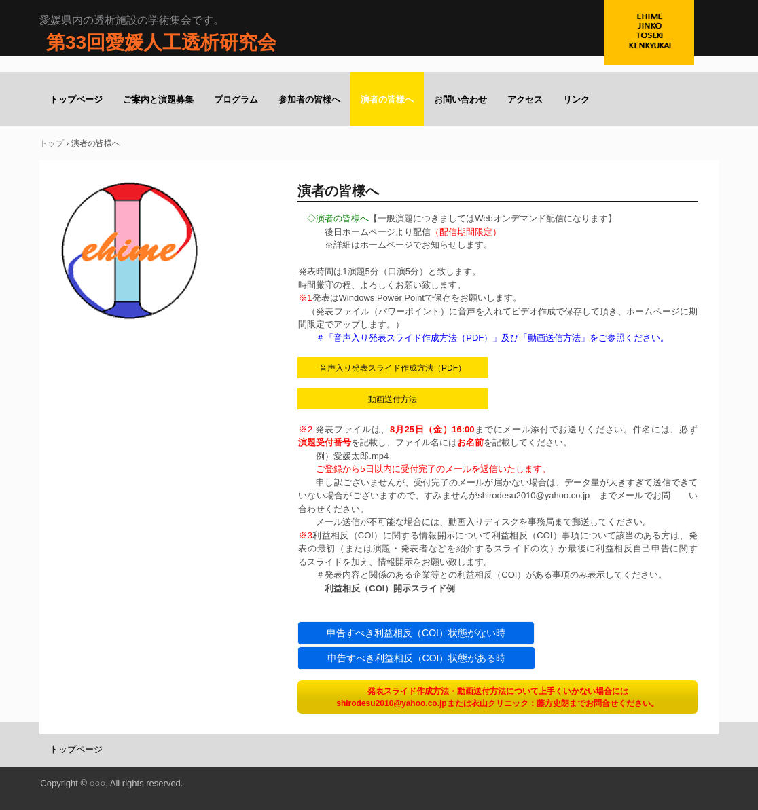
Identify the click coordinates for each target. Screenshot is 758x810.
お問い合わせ (460, 99)
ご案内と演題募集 (158, 99)
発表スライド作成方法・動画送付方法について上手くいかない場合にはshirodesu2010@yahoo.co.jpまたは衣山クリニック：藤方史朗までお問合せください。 (497, 697)
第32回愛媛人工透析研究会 (661, 47)
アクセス (525, 99)
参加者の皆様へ (309, 99)
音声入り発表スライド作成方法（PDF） (392, 368)
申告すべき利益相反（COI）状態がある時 (416, 657)
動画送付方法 (392, 399)
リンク (576, 99)
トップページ (76, 99)
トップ (51, 143)
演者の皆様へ (387, 99)
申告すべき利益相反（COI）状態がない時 (416, 632)
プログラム (236, 99)
